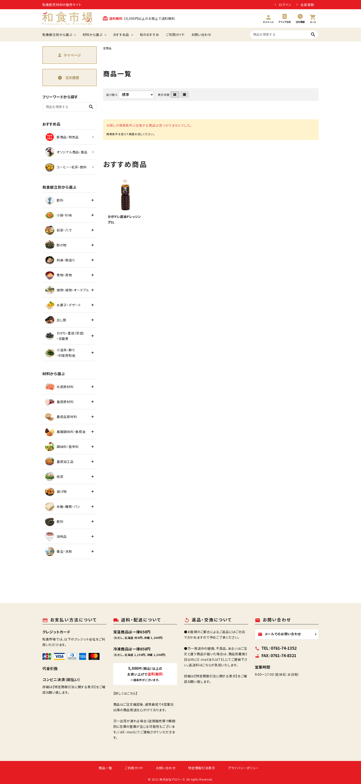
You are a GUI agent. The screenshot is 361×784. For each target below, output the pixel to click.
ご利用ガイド (175, 34)
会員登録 (307, 4)
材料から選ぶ (92, 34)
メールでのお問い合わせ (279, 634)
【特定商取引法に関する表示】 (74, 687)
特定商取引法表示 (201, 768)
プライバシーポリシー (243, 768)
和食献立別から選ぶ (57, 34)
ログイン (285, 4)
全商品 (107, 48)
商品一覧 (105, 768)
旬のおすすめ (149, 34)
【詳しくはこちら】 (125, 693)
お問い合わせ (201, 34)
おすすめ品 (121, 34)
